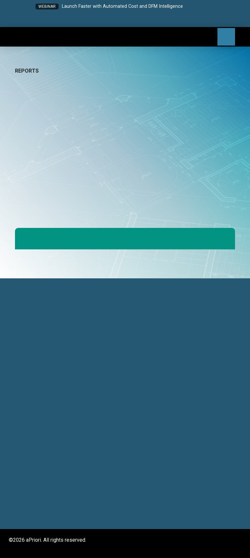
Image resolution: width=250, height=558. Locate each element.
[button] (99, 20)
